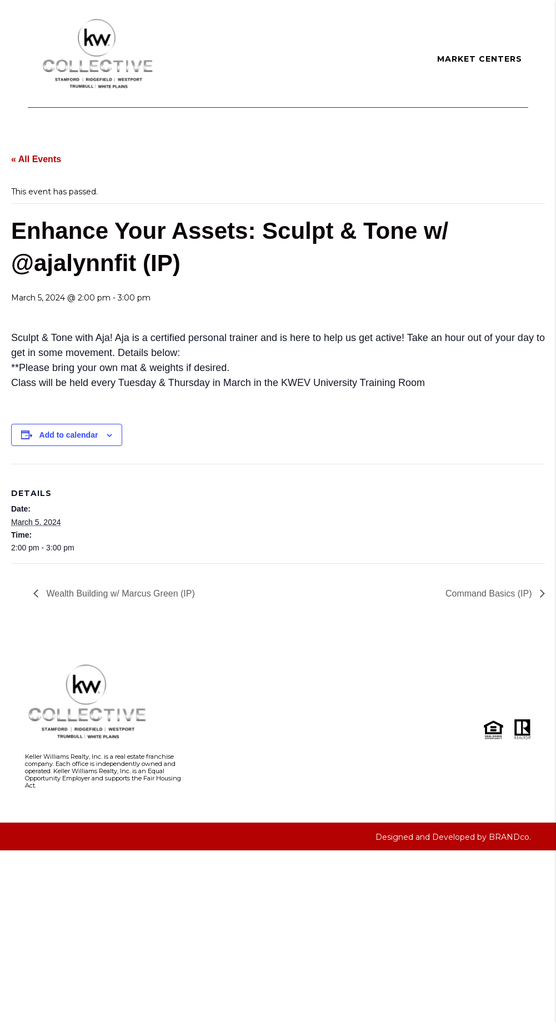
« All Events (36, 159)
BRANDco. (510, 837)
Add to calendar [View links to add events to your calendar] (68, 434)
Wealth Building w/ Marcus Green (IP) (119, 593)
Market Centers (479, 59)
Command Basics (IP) (489, 593)
